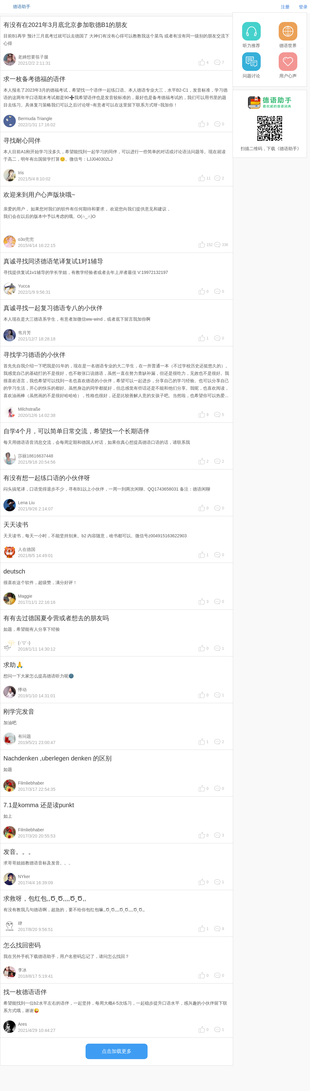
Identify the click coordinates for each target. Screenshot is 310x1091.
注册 (285, 6)
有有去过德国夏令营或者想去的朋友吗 (56, 618)
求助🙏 (13, 664)
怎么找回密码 (22, 945)
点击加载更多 (116, 1051)
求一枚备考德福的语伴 (34, 79)
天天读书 (15, 524)
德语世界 (288, 45)
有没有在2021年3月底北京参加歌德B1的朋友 (65, 24)
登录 (303, 6)
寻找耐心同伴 (22, 140)
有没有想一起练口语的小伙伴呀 (46, 477)
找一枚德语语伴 (25, 992)
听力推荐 (251, 45)
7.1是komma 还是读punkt (38, 805)
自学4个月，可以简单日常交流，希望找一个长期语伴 (76, 431)
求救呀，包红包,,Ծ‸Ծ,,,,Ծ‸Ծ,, (44, 898)
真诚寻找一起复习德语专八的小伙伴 (53, 308)
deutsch (14, 571)
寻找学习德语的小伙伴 (34, 354)
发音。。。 (18, 851)
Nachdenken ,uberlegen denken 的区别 (57, 758)
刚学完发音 (18, 711)
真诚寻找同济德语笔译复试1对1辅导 (53, 261)
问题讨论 (251, 75)
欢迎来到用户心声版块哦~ (39, 194)
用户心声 (288, 75)
